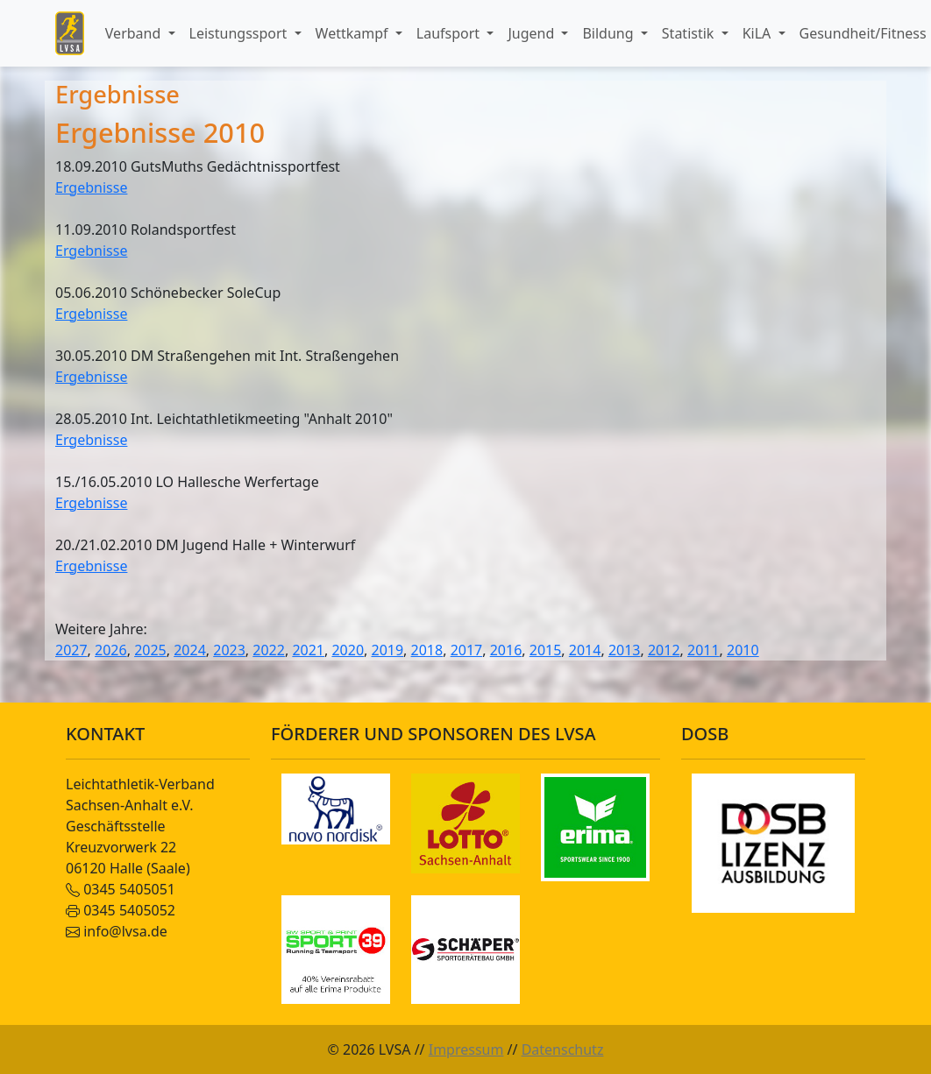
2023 (229, 650)
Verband (135, 33)
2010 (743, 650)
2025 (150, 650)
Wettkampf (354, 33)
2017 (467, 650)
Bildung (609, 33)
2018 (427, 650)
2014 (585, 650)
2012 (664, 650)
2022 (268, 650)
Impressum (466, 1049)
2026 (111, 650)
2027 (71, 650)
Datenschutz (563, 1049)
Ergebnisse (91, 187)
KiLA (759, 33)
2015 (545, 650)
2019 (388, 650)
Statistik (690, 33)
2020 (347, 650)
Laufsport (449, 33)
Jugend (533, 33)
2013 (624, 650)
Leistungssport (240, 33)
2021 (308, 650)
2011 (703, 650)
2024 (190, 650)
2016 (506, 650)
